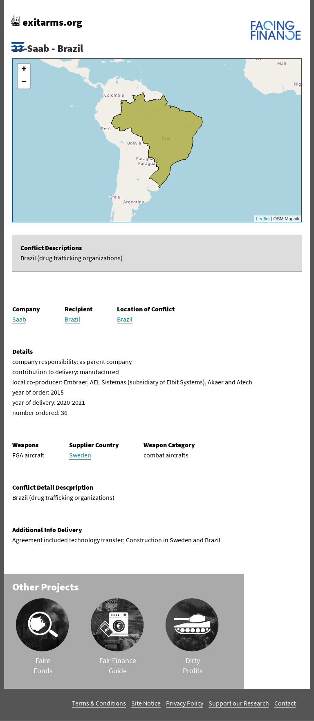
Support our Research (239, 703)
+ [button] (24, 70)
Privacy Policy (184, 703)
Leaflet (262, 218)
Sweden (80, 455)
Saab (19, 319)
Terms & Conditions (99, 703)
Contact (285, 703)
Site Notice (146, 703)
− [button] (24, 82)
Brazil (72, 319)
